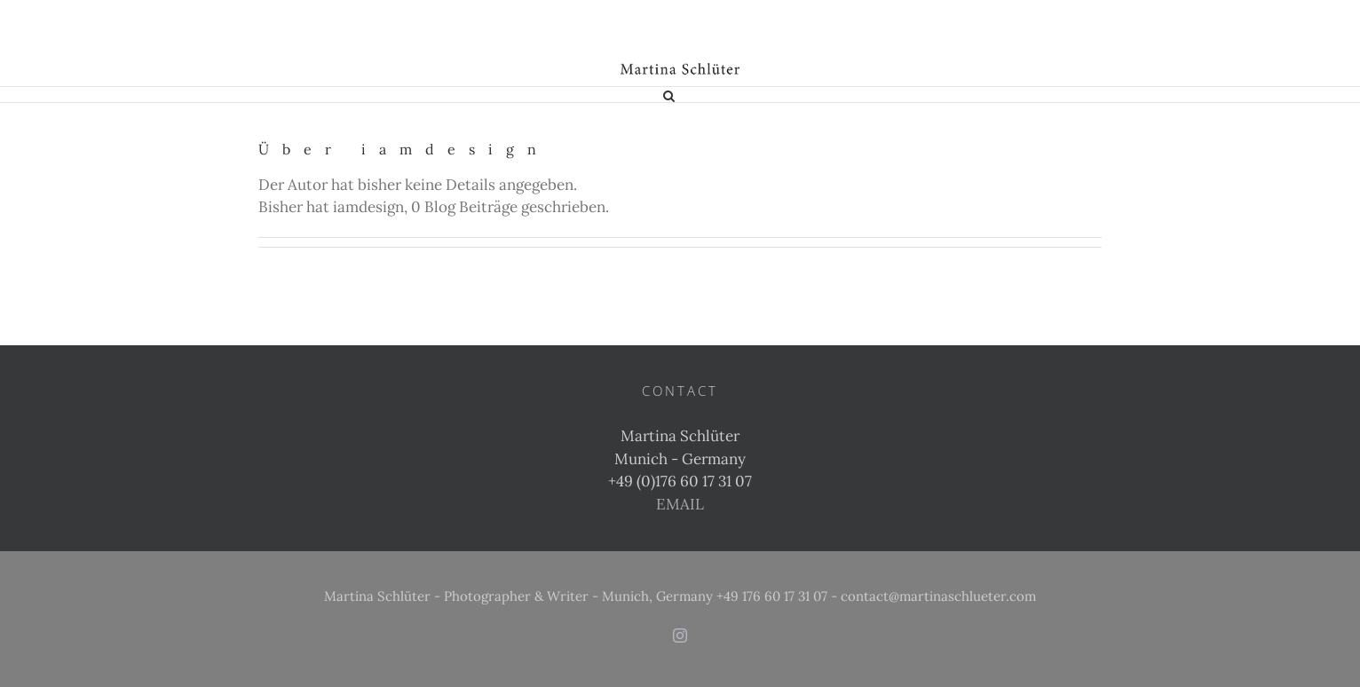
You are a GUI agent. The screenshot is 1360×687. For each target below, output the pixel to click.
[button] (669, 94)
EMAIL (680, 504)
